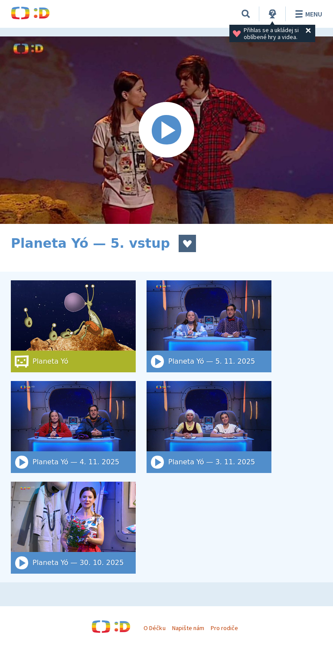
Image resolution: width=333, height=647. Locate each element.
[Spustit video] (166, 130)
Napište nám (188, 628)
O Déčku (154, 628)
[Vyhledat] (246, 14)
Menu (307, 13)
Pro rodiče (224, 628)
